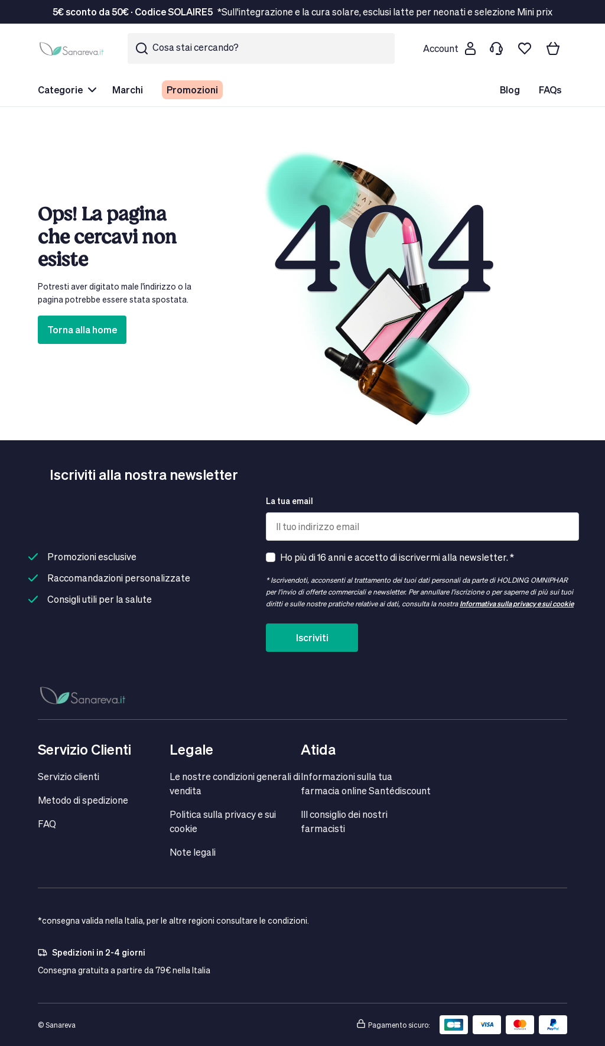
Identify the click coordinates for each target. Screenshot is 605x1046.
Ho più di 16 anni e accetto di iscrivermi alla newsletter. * (397, 557)
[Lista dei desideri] (524, 48)
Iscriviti (312, 637)
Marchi (127, 89)
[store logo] (73, 48)
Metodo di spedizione (83, 799)
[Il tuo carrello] (553, 48)
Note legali (193, 851)
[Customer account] (449, 48)
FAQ (47, 823)
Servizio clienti (68, 776)
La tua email (289, 501)
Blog (510, 89)
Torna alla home (82, 329)
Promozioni (192, 89)
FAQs (550, 89)
